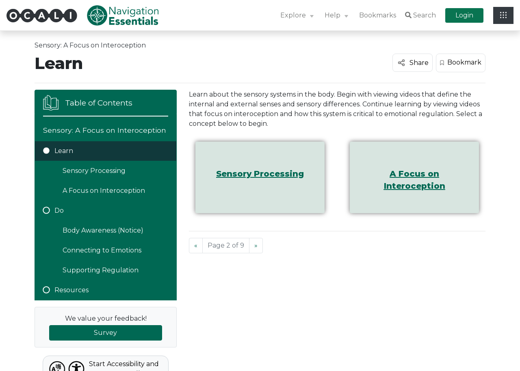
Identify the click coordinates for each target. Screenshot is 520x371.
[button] (298, 15)
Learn (58, 151)
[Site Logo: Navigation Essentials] (122, 15)
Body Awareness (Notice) (103, 230)
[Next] (256, 245)
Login (464, 15)
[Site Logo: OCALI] (46, 16)
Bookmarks (377, 15)
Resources (66, 290)
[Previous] (196, 245)
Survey (105, 332)
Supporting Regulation (101, 270)
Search (420, 15)
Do (53, 210)
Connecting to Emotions (102, 250)
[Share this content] (412, 63)
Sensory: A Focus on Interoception (90, 45)
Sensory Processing (94, 171)
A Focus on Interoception (104, 190)
